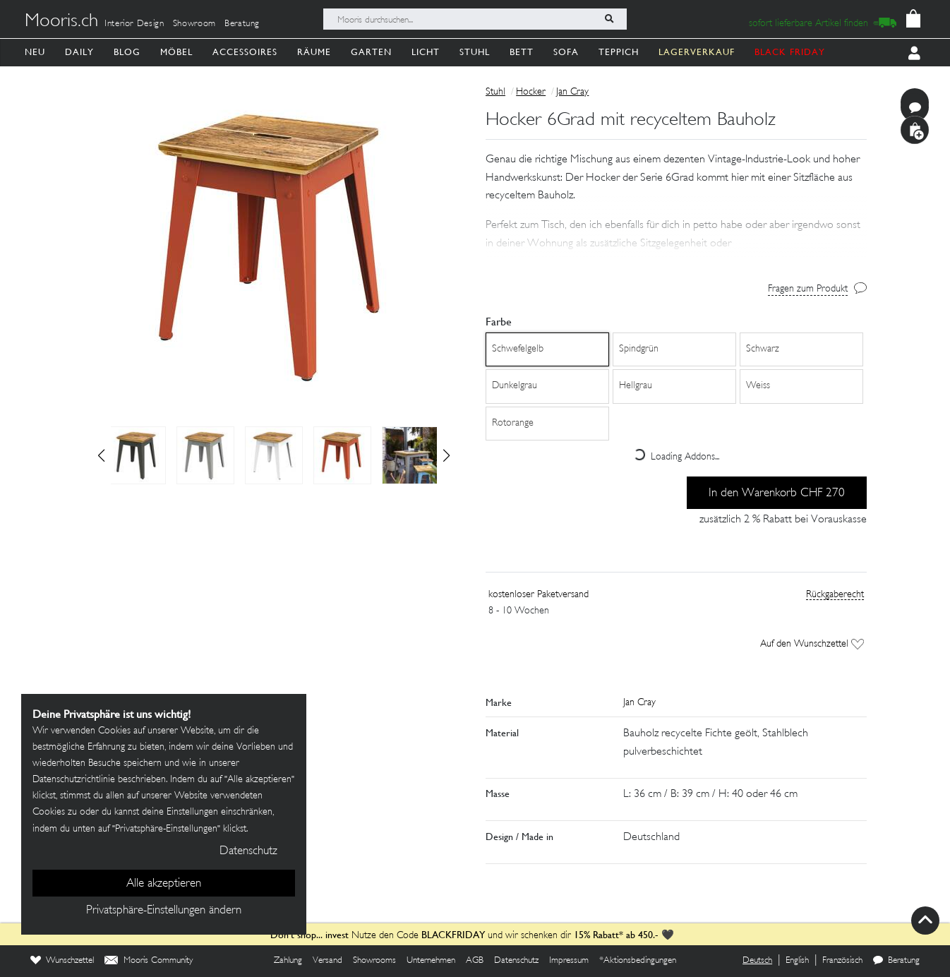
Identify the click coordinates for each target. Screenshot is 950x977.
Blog (127, 52)
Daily (79, 52)
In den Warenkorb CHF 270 (777, 493)
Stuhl (474, 52)
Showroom (194, 24)
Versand (327, 961)
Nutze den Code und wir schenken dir (420, 935)
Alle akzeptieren (163, 883)
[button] (446, 455)
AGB (474, 961)
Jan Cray (572, 92)
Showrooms (374, 961)
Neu (35, 52)
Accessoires (244, 52)
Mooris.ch (61, 22)
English (797, 961)
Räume (314, 52)
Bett (522, 52)
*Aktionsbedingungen (637, 961)
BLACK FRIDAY (789, 52)
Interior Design (134, 24)
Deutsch (757, 961)
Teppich (619, 52)
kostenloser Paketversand (538, 594)
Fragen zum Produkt (808, 289)
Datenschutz (516, 961)
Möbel (176, 52)
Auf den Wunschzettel (812, 644)
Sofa (566, 52)
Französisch (842, 961)
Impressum (569, 961)
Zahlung (288, 961)
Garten (371, 52)
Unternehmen (431, 961)
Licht (425, 52)
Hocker (531, 92)
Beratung (242, 24)
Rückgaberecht (835, 594)
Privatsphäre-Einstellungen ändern (163, 910)
